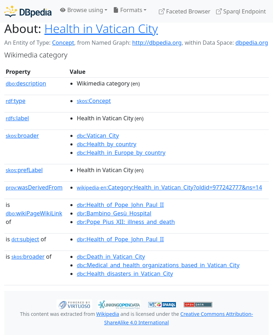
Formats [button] (127, 10)
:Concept (94, 101)
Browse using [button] (81, 10)
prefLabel (24, 170)
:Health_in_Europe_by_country (121, 152)
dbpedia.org (251, 42)
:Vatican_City (98, 135)
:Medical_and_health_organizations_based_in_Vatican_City (158, 265)
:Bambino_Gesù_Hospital (114, 213)
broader (22, 135)
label (17, 118)
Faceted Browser (184, 11)
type (16, 101)
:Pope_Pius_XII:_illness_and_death (126, 222)
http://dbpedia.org (157, 42)
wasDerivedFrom (34, 187)
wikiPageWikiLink (34, 213)
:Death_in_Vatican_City (111, 256)
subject (25, 239)
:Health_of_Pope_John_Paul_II (120, 205)
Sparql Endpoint (241, 11)
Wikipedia (107, 314)
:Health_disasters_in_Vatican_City (125, 274)
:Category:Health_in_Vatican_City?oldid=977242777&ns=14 (169, 187)
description (26, 83)
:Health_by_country (106, 144)
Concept (63, 42)
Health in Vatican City (101, 28)
